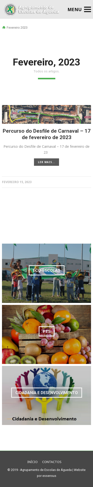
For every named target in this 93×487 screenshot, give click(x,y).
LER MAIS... (46, 162)
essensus (49, 476)
